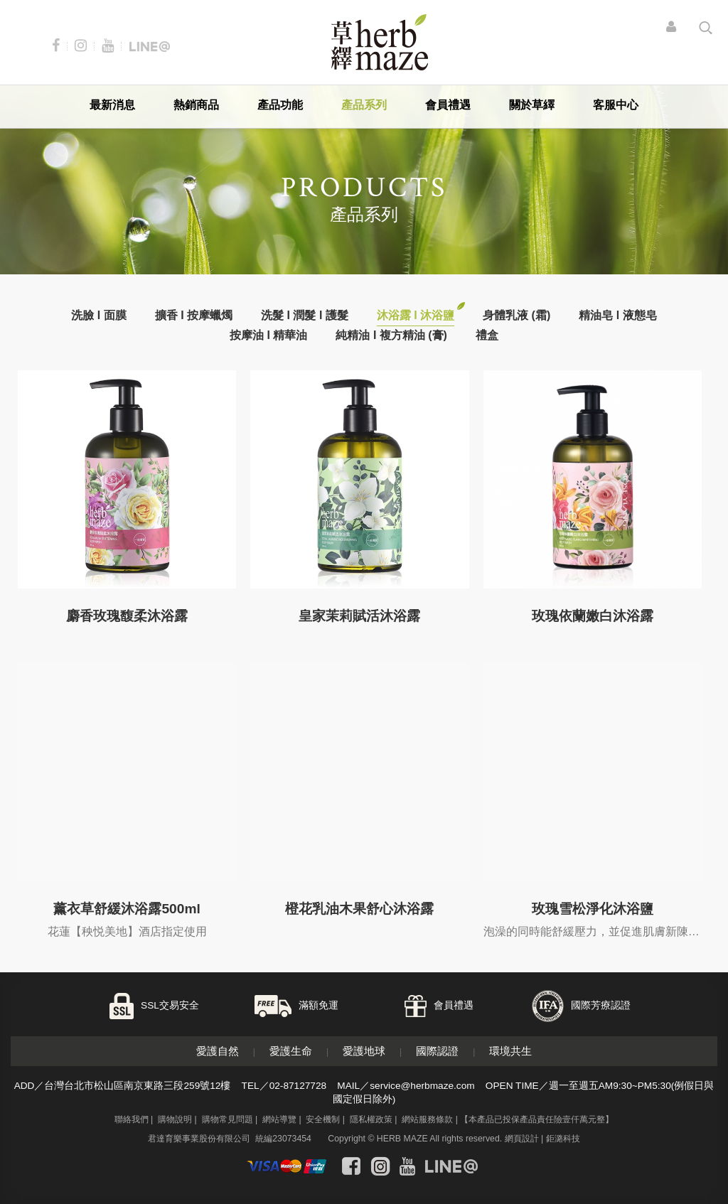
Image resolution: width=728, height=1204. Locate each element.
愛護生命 (290, 1051)
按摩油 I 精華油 (268, 335)
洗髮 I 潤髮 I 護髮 (304, 315)
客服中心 (615, 105)
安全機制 (323, 1119)
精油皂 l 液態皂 (617, 315)
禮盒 (487, 335)
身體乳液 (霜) (516, 315)
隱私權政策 (371, 1119)
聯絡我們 (131, 1119)
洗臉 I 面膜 (98, 315)
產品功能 (280, 105)
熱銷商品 (196, 105)
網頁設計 (522, 1139)
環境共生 (510, 1051)
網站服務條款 (427, 1119)
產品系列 (364, 105)
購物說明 (175, 1119)
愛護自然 (217, 1051)
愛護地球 (364, 1051)
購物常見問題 (227, 1119)
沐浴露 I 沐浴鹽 (415, 315)
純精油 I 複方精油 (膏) (391, 335)
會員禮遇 (448, 105)
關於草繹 (532, 105)
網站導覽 (279, 1119)
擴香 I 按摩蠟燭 (193, 315)
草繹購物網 (379, 42)
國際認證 (437, 1051)
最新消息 (112, 105)
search (705, 27)
